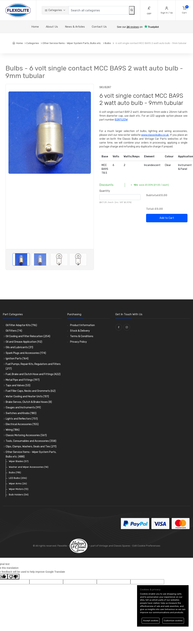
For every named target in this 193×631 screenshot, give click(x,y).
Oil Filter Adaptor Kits (21, 325)
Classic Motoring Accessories (26, 435)
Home (35, 26)
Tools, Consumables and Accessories (31, 441)
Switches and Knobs (21, 413)
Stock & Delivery (80, 330)
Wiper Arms (18, 483)
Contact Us (99, 26)
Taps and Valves (18, 385)
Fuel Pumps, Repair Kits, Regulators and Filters (33, 366)
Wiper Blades (19, 461)
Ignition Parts (17, 358)
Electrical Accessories (22, 424)
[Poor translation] (13, 576)
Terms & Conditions (81, 336)
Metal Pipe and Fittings (23, 379)
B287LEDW (121, 119)
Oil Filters (14, 330)
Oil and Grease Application (24, 341)
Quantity (104, 190)
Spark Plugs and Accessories (26, 353)
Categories (53, 10)
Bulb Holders (19, 494)
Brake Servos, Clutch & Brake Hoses (29, 402)
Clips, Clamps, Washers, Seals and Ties (31, 446)
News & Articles (75, 26)
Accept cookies (150, 620)
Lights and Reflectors (22, 418)
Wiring (13, 429)
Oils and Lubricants (19, 347)
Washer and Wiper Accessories (28, 467)
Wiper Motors (18, 489)
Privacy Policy (78, 341)
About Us (52, 26)
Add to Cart (167, 218)
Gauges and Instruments (23, 407)
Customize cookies (173, 620)
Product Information (82, 325)
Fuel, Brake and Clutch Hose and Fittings (33, 374)
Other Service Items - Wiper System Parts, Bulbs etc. (31, 454)
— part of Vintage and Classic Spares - (100, 545)
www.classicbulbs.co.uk (155, 135)
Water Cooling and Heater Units (27, 396)
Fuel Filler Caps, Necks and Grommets (31, 391)
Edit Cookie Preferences (146, 545)
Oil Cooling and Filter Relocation (28, 336)
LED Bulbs (18, 478)
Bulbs (15, 472)
